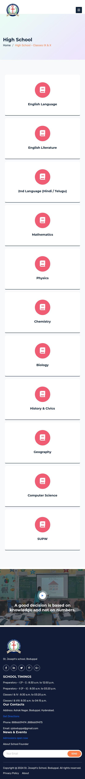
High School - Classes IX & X (33, 45)
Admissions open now (15, 738)
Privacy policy (11, 773)
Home (7, 45)
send (74, 753)
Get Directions (11, 716)
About (25, 773)
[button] (42, 595)
